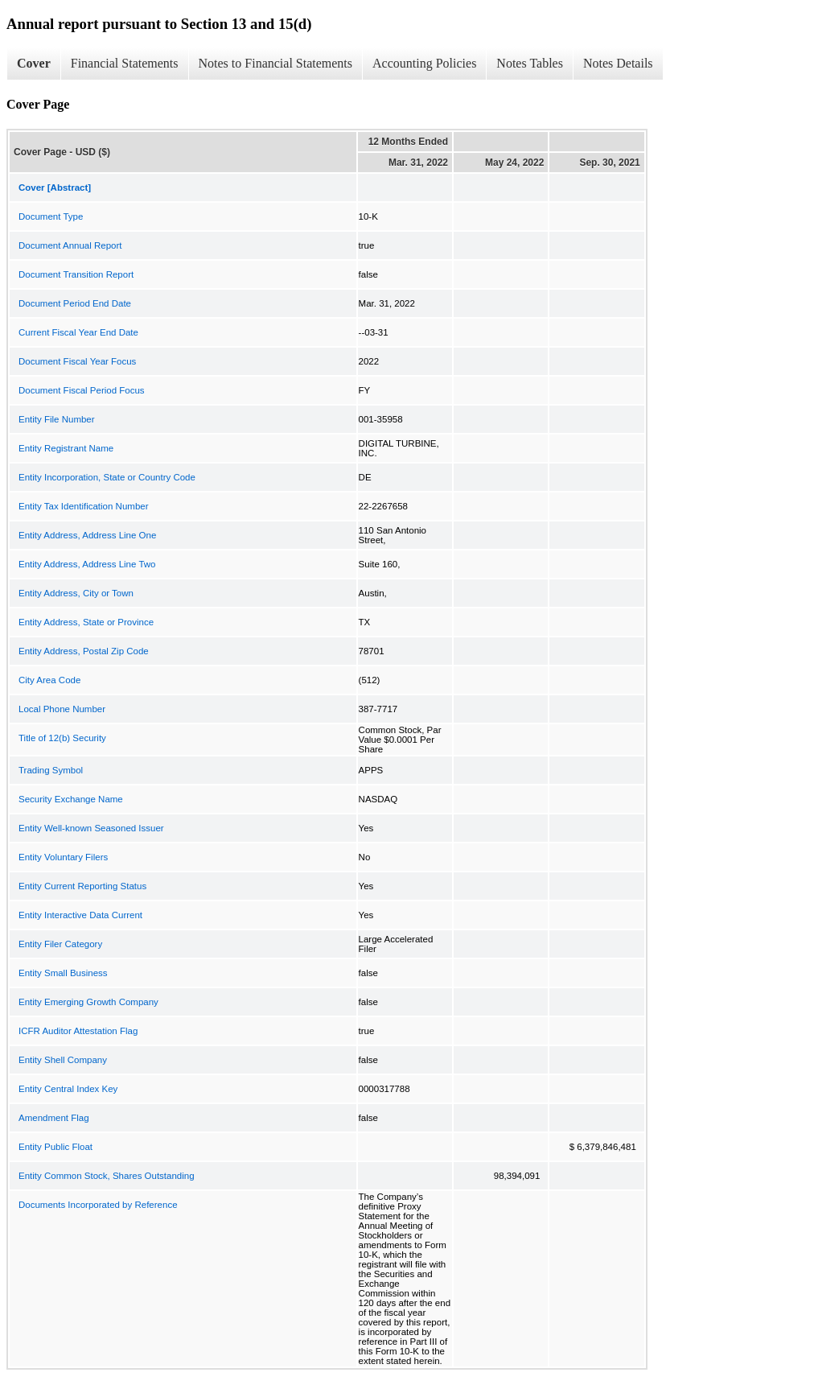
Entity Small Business (63, 973)
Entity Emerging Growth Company (88, 1002)
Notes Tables (529, 63)
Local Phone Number (61, 709)
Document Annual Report (70, 245)
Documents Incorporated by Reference (98, 1205)
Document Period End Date (74, 303)
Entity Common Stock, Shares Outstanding (106, 1176)
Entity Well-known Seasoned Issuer (91, 828)
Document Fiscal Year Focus (77, 361)
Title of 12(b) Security (62, 738)
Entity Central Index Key (67, 1089)
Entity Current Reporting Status (82, 886)
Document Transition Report (76, 274)
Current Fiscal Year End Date (78, 332)
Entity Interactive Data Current (80, 915)
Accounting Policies (424, 63)
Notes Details (618, 63)
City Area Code (49, 680)
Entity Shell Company (62, 1060)
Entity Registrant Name (65, 448)
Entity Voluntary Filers (63, 857)
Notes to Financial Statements (276, 63)
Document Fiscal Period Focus (81, 390)
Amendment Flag (53, 1118)
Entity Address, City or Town (76, 593)
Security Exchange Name (70, 799)
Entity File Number (56, 419)
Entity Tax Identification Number (83, 506)
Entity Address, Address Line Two (86, 564)
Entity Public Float (55, 1147)
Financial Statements (125, 63)
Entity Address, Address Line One (87, 535)
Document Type (50, 216)
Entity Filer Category (60, 944)
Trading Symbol (50, 770)
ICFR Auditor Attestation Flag (78, 1031)
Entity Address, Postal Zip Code (83, 651)
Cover (34, 63)
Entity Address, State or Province (86, 622)
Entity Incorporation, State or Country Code (106, 477)
